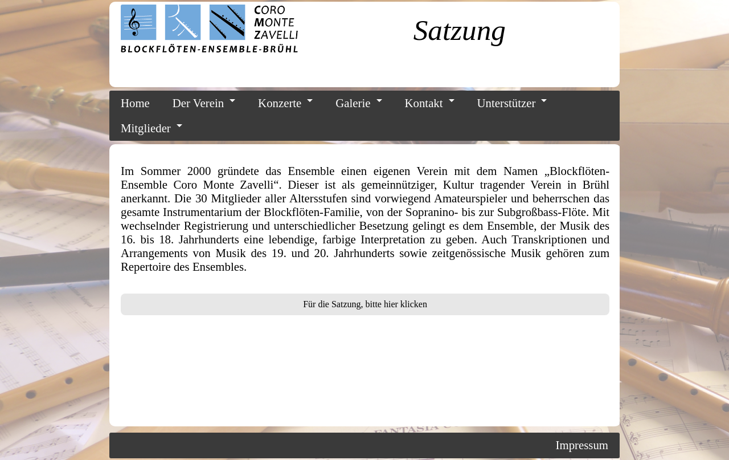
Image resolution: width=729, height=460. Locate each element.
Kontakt (424, 102)
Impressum (582, 444)
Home (135, 102)
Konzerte (279, 102)
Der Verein (198, 102)
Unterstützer (506, 102)
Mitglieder (146, 128)
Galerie (352, 102)
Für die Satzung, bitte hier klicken (365, 304)
